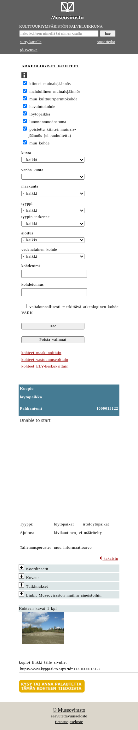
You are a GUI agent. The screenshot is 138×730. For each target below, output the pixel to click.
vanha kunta (32, 170)
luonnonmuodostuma (48, 122)
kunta (26, 153)
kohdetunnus (32, 284)
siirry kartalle (31, 42)
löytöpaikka (40, 114)
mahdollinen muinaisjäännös (55, 91)
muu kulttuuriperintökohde (54, 99)
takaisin (108, 558)
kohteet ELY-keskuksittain (45, 366)
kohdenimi (30, 266)
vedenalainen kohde (39, 249)
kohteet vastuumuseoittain (44, 359)
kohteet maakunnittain (41, 353)
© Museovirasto (69, 710)
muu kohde (40, 143)
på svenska (28, 50)
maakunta (29, 186)
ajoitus (27, 233)
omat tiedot (106, 42)
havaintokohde (42, 106)
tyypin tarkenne (35, 217)
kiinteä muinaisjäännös (50, 83)
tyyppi (27, 203)
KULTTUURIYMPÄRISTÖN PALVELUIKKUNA (61, 26)
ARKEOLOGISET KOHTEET (50, 66)
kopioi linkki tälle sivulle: (43, 662)
